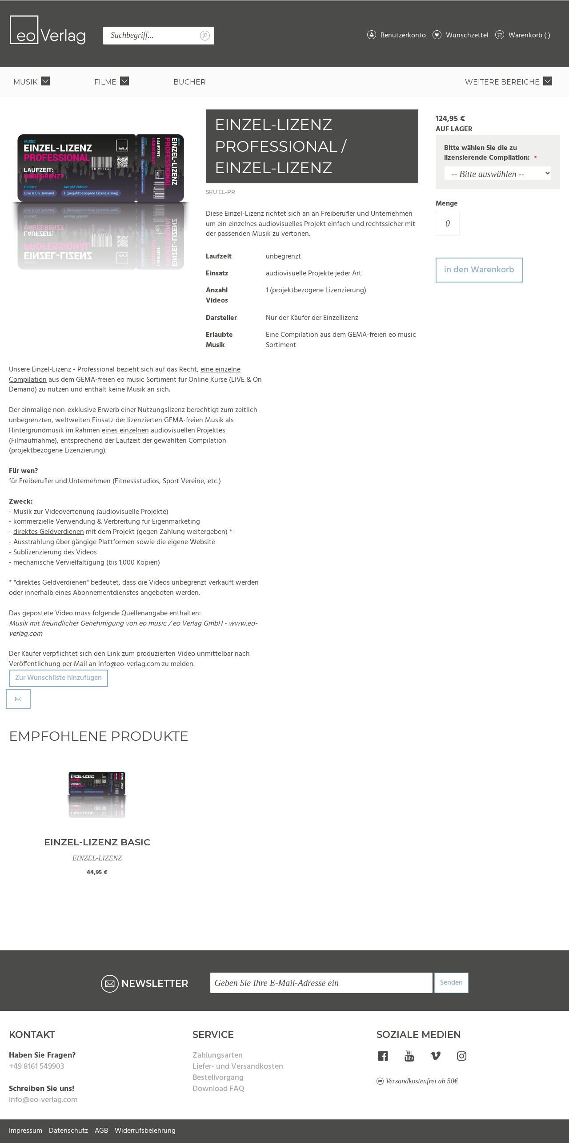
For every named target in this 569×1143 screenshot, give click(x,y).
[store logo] (47, 29)
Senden (451, 983)
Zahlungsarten (217, 1055)
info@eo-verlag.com (43, 1100)
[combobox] (158, 35)
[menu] (284, 82)
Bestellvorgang (218, 1077)
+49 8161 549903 (36, 1066)
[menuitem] (33, 82)
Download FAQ (218, 1088)
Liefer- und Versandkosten (237, 1066)
